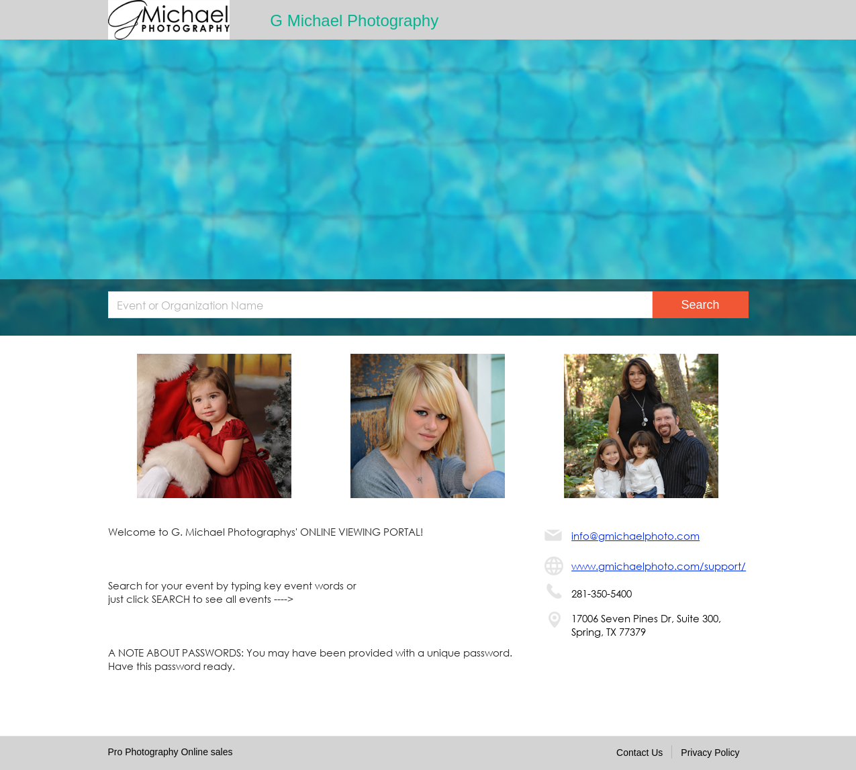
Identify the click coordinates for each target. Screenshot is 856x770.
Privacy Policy (710, 752)
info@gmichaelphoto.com (635, 535)
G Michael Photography (354, 20)
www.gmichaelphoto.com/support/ (658, 566)
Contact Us (639, 752)
